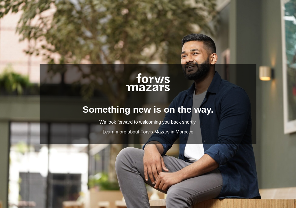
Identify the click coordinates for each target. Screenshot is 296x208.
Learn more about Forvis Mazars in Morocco (148, 131)
